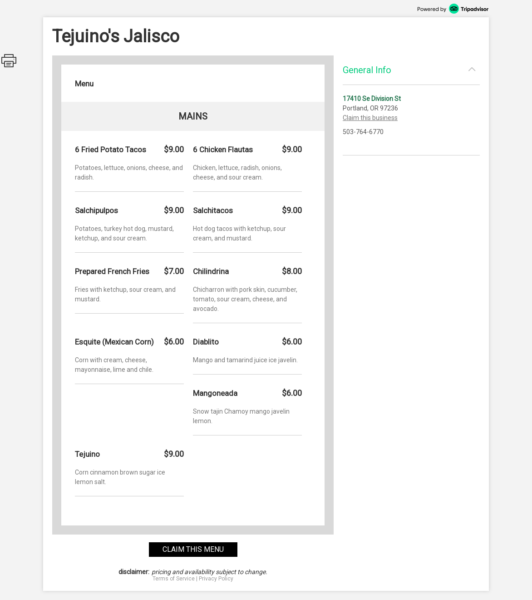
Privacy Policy (216, 578)
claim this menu (193, 549)
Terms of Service (174, 578)
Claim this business (370, 117)
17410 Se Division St (372, 98)
